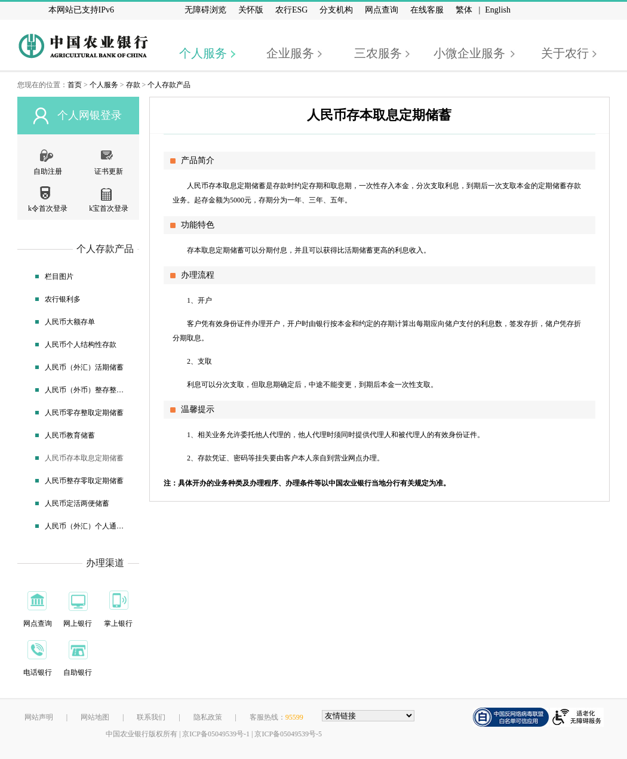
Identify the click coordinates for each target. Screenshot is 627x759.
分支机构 (336, 9)
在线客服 (427, 9)
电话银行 (37, 672)
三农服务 (378, 53)
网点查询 (381, 9)
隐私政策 (207, 717)
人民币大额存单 (70, 322)
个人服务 (203, 53)
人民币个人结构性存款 (80, 344)
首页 (74, 85)
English (498, 9)
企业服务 (290, 53)
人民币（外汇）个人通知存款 (86, 526)
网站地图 (95, 717)
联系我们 (151, 717)
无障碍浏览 (205, 9)
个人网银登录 (89, 115)
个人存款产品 (168, 85)
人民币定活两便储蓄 (77, 503)
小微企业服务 (469, 53)
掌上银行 (118, 623)
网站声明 (38, 717)
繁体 (464, 9)
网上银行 (77, 623)
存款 (133, 85)
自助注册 (47, 171)
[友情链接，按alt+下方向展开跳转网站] (368, 715)
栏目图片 (59, 276)
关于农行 (565, 53)
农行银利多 (63, 299)
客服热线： (276, 717)
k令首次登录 (47, 208)
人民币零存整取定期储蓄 (84, 412)
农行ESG (291, 9)
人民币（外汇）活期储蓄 (84, 367)
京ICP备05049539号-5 (288, 734)
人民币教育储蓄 (70, 435)
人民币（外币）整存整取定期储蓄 (86, 390)
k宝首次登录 (108, 208)
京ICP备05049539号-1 (216, 734)
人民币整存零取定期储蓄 (84, 481)
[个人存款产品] (153, 100)
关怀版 (250, 9)
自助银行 (77, 672)
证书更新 (108, 171)
